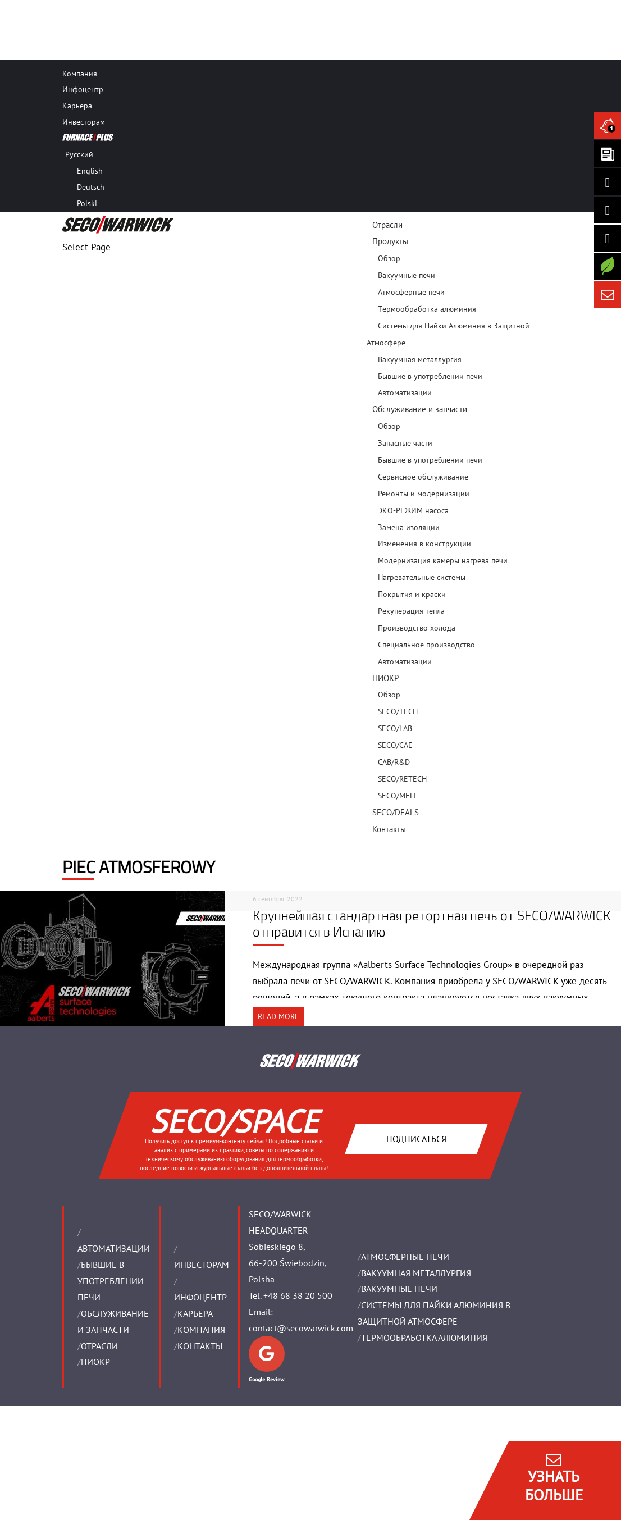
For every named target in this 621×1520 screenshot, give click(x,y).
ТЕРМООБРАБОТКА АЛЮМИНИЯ (424, 1337)
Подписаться (416, 1138)
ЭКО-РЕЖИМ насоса (413, 510)
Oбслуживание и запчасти (419, 409)
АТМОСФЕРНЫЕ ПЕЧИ (405, 1256)
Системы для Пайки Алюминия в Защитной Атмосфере (448, 334)
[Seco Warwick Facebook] (607, 210)
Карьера (77, 106)
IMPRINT (79, 1446)
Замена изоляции (409, 527)
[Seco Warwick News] (607, 125)
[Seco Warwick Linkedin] (607, 181)
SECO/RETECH (402, 779)
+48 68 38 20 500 (297, 1295)
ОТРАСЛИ (99, 1346)
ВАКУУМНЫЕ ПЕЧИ (399, 1288)
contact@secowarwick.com (301, 1328)
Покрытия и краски (412, 594)
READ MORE (278, 1016)
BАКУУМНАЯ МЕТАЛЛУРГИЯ (416, 1273)
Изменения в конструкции (424, 543)
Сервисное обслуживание (423, 477)
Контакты (389, 829)
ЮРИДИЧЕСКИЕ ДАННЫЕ (104, 1462)
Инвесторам (83, 122)
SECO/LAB (395, 728)
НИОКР (385, 678)
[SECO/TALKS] (607, 238)
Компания (79, 74)
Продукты (390, 241)
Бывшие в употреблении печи (430, 376)
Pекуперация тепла (411, 611)
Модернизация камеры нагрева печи (443, 560)
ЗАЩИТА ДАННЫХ (93, 1495)
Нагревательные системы (421, 577)
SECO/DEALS (395, 812)
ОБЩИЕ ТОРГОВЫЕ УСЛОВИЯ (110, 1479)
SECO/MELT (397, 796)
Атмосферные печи (411, 292)
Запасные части (405, 443)
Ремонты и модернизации (423, 494)
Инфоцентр (82, 89)
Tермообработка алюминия (427, 309)
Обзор (389, 258)
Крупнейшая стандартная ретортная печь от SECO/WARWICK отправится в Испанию (432, 923)
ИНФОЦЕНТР (200, 1297)
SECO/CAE (395, 745)
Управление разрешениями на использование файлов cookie (170, 1511)
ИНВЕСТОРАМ (201, 1264)
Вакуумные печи (406, 275)
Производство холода (416, 628)
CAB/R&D (394, 762)
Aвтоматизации (405, 661)
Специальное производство (426, 645)
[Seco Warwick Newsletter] (607, 153)
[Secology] (607, 266)
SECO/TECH (398, 711)
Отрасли (387, 225)
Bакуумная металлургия (420, 359)
